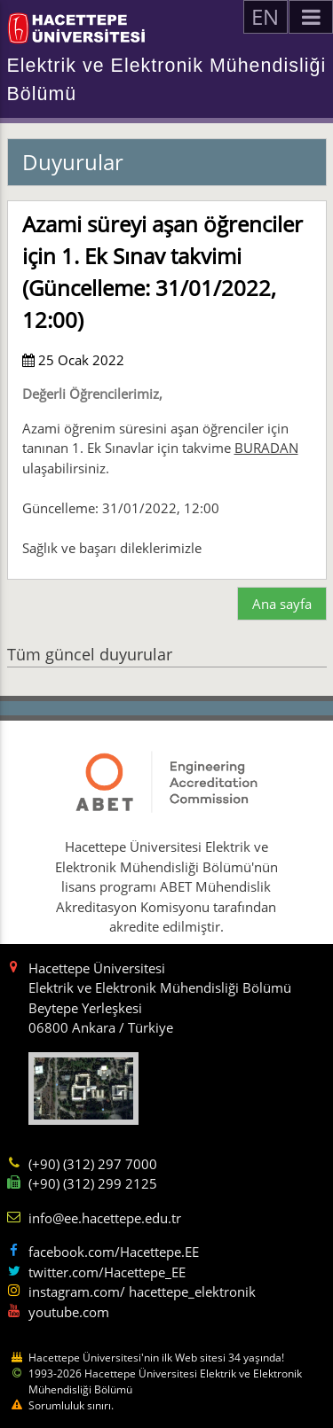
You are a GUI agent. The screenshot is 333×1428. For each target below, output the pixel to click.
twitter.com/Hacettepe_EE (107, 1272)
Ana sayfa (282, 604)
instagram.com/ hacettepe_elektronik (142, 1291)
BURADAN (266, 447)
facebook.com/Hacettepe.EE (113, 1251)
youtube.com (68, 1312)
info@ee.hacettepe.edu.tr (104, 1218)
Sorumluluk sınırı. (71, 1405)
